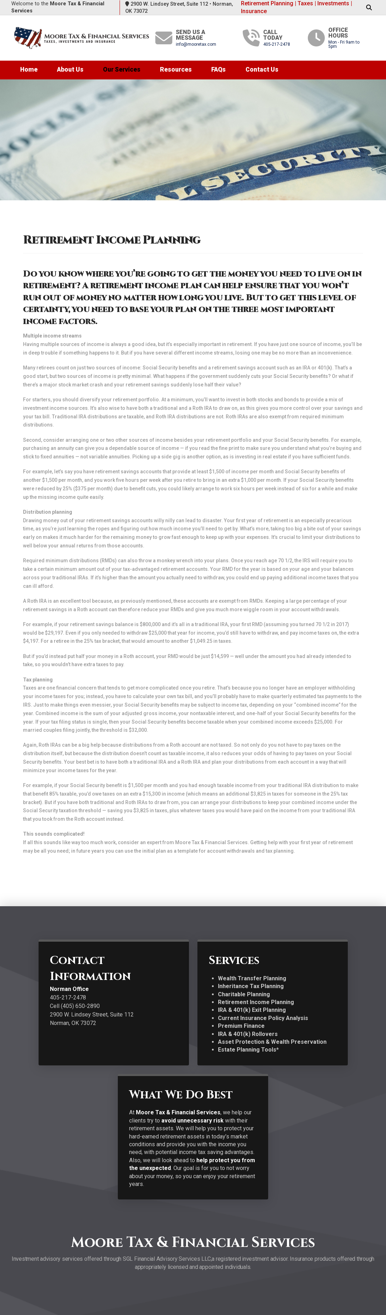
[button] (369, 7)
